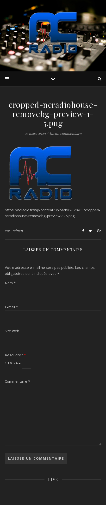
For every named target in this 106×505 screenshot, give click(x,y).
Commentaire (17, 381)
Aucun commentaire (65, 133)
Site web (12, 330)
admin (18, 230)
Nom (10, 282)
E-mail (11, 306)
